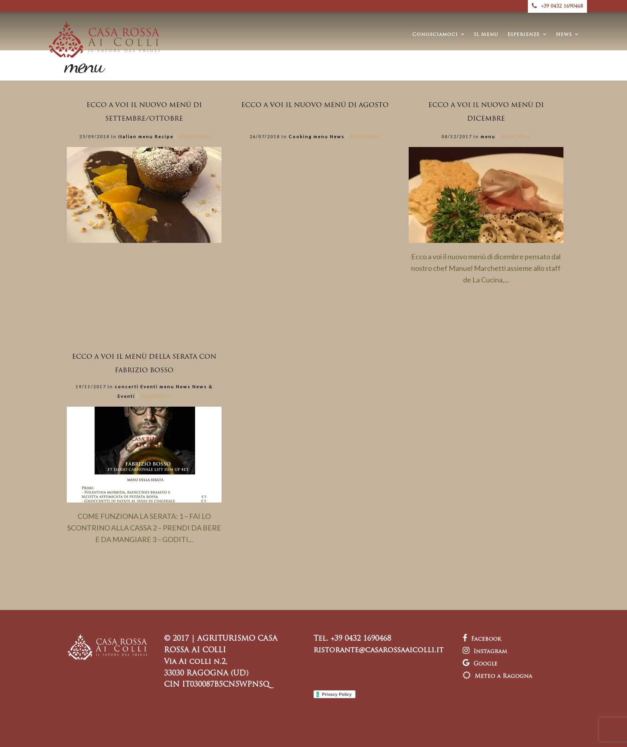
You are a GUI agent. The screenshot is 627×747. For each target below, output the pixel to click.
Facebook (482, 639)
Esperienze (523, 34)
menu (145, 136)
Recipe (164, 136)
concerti (127, 386)
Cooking (300, 136)
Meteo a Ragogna (497, 676)
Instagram (485, 652)
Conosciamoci (435, 34)
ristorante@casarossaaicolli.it (378, 650)
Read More (194, 136)
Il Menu (486, 34)
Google (480, 664)
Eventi (149, 386)
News (564, 34)
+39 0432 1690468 (557, 6)
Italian (127, 136)
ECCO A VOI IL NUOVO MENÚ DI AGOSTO (315, 105)
